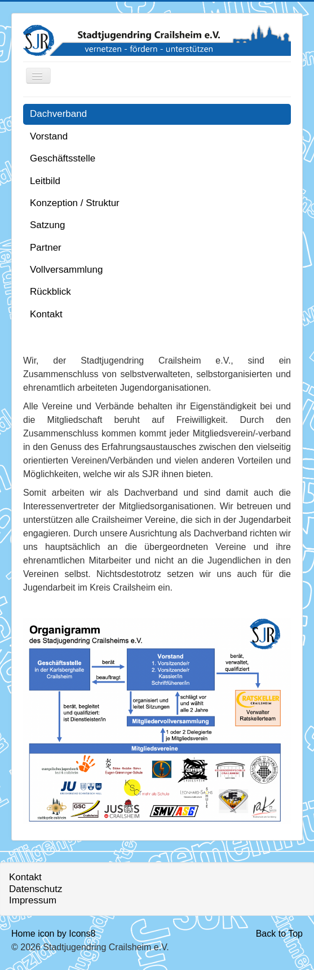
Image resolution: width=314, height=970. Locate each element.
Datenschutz (36, 889)
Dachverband (58, 113)
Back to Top (279, 933)
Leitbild (45, 181)
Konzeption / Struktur (75, 203)
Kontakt (46, 314)
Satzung (47, 225)
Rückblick (50, 291)
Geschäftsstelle (62, 158)
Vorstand (49, 136)
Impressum (32, 900)
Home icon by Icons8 (53, 933)
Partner (45, 247)
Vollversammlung (66, 269)
